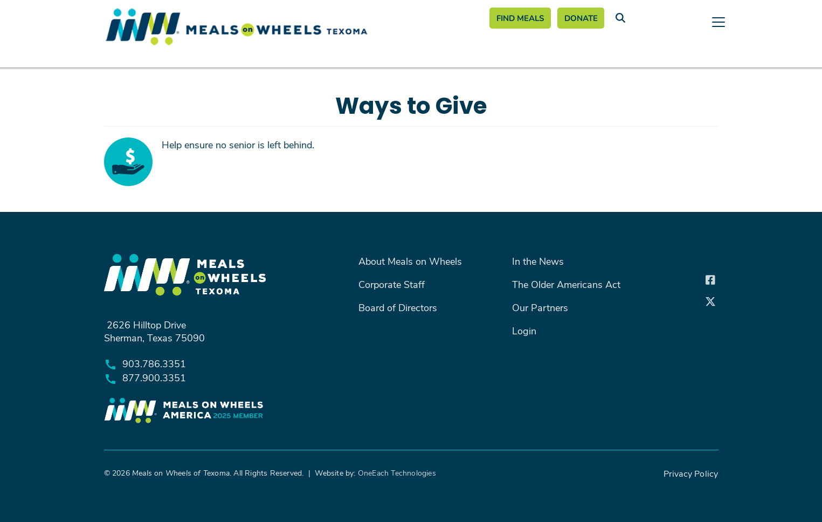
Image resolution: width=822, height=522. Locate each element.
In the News (538, 261)
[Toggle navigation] (411, 64)
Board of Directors (397, 307)
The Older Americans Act (566, 284)
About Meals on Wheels (410, 261)
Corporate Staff (391, 284)
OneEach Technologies (397, 473)
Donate (581, 17)
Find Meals (520, 17)
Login (524, 330)
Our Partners (540, 307)
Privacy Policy (691, 473)
